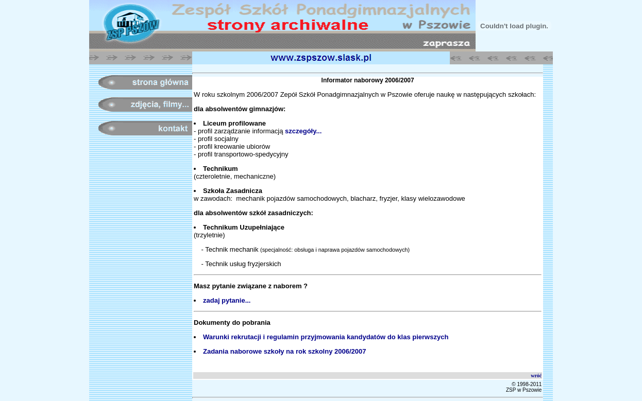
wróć (536, 375)
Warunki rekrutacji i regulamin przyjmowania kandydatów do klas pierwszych (325, 337)
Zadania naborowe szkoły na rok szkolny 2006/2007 (284, 351)
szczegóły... (303, 131)
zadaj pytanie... (226, 300)
